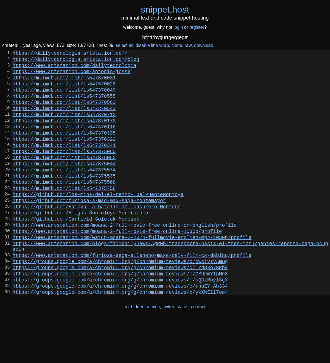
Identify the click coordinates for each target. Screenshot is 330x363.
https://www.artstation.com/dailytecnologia (74, 68)
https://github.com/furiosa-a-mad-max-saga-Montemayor (89, 228)
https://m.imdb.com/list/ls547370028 (64, 90)
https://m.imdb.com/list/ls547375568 (64, 206)
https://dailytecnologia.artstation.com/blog (76, 61)
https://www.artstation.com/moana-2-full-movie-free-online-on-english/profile (125, 257)
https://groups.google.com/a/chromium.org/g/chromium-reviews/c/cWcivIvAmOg (120, 300)
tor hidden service (142, 351)
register (196, 27)
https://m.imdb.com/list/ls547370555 (64, 104)
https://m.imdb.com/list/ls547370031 (64, 83)
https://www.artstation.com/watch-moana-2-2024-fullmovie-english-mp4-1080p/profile (132, 271)
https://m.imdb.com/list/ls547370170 (64, 133)
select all (124, 45)
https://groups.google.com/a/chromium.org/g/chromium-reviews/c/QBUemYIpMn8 (120, 314)
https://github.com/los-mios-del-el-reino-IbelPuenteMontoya (98, 221)
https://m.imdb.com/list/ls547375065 (64, 170)
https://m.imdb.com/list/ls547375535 (64, 199)
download (203, 45)
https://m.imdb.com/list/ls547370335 (64, 148)
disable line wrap (152, 45)
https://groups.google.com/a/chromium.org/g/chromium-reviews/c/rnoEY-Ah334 (120, 329)
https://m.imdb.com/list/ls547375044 (64, 184)
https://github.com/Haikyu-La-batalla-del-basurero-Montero (97, 235)
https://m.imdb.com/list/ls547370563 (64, 112)
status (183, 351)
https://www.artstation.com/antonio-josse (71, 75)
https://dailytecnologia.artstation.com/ (70, 54)
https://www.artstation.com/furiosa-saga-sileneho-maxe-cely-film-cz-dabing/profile (132, 293)
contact (198, 351)
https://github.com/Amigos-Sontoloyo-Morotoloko (80, 242)
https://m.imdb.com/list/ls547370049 (64, 97)
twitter (168, 351)
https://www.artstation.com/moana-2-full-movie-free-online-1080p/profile (117, 264)
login (178, 27)
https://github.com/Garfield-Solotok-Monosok (76, 250)
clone (177, 45)
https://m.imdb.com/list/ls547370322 (64, 155)
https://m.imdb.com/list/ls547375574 (64, 191)
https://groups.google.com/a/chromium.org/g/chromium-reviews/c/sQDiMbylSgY (120, 322)
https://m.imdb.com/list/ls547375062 (64, 177)
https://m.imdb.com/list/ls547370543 (64, 119)
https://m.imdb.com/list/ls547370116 (64, 141)
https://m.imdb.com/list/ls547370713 (64, 126)
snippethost (165, 9)
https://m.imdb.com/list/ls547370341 (64, 162)
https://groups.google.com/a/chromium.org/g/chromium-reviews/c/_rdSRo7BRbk (120, 307)
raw (188, 45)
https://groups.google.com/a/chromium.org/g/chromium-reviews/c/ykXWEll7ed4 (120, 336)
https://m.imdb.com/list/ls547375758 (64, 213)
